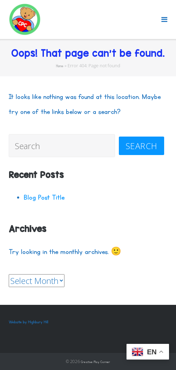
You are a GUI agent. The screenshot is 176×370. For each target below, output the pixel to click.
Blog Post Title (44, 197)
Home (59, 66)
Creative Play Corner (95, 362)
